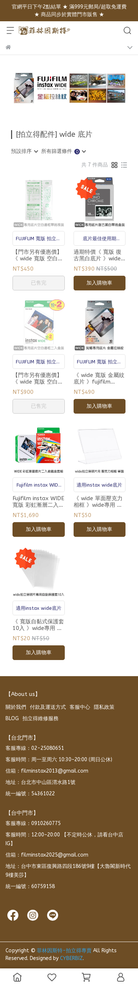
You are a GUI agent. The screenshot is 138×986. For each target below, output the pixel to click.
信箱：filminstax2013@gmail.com (47, 771)
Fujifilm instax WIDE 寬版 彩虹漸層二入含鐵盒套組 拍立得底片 (38, 501)
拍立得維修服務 (40, 718)
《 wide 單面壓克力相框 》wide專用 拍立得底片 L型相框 (98, 501)
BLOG (12, 718)
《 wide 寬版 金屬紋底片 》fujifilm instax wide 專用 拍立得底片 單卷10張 (99, 378)
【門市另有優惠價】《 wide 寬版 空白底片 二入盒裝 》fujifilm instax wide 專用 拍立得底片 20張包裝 (38, 378)
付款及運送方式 (48, 707)
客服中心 (80, 707)
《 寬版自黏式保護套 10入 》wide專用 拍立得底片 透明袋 (38, 624)
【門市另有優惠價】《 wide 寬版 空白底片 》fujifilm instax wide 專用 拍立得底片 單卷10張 (38, 255)
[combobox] (24, 151)
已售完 (38, 283)
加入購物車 (99, 283)
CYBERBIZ (71, 958)
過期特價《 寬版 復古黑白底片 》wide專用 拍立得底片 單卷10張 (97, 255)
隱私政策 (104, 707)
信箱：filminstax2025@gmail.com (47, 855)
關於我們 (16, 707)
